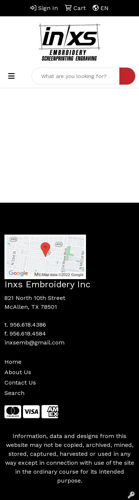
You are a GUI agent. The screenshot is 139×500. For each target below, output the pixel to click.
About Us (17, 372)
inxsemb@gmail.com (34, 342)
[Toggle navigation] (11, 76)
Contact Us (20, 382)
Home (12, 361)
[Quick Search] (76, 76)
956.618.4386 (28, 324)
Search (14, 392)
